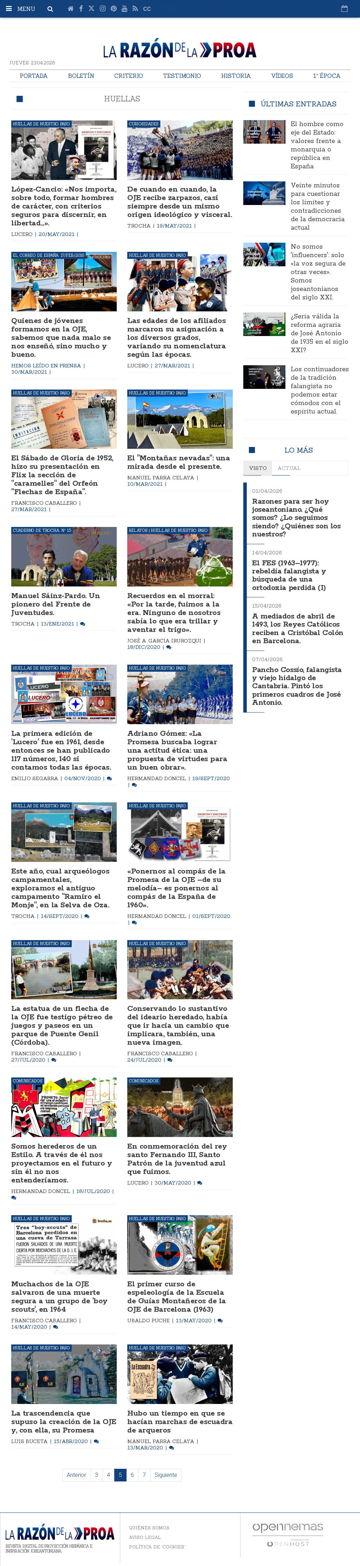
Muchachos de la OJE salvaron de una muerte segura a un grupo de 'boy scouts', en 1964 (59, 1297)
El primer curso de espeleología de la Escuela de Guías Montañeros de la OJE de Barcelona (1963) (176, 1297)
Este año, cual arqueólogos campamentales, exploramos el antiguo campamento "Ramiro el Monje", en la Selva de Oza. (60, 888)
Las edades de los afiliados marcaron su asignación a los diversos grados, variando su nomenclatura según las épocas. (176, 338)
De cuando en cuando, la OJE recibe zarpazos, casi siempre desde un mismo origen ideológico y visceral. (179, 202)
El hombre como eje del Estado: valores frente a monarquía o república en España (317, 145)
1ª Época (327, 75)
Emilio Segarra (35, 778)
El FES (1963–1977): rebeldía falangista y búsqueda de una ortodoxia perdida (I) (289, 573)
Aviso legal (145, 1537)
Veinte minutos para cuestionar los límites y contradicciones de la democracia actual (318, 206)
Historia (236, 75)
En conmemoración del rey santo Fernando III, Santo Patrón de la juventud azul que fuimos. (177, 1159)
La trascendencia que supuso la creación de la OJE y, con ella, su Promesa (63, 1422)
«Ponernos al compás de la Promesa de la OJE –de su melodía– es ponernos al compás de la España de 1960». (176, 888)
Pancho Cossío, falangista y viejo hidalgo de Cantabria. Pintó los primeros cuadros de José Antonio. (297, 681)
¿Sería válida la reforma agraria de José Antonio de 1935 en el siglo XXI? (319, 333)
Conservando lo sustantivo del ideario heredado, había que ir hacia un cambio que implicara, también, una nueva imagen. (178, 1026)
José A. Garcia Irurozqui (165, 641)
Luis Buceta (30, 1441)
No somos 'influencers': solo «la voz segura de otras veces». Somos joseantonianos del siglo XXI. (318, 272)
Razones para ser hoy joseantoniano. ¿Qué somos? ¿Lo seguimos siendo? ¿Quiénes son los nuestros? (296, 517)
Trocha (139, 226)
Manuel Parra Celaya (161, 477)
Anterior (76, 1475)
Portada (34, 75)
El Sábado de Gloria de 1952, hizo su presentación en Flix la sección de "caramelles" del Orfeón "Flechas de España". (62, 475)
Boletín (81, 75)
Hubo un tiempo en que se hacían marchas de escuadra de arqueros (180, 1422)
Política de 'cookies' (157, 1546)
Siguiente (166, 1475)
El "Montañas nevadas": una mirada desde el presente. (178, 462)
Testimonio (182, 75)
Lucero (22, 234)
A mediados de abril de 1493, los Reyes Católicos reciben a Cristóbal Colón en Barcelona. (297, 624)
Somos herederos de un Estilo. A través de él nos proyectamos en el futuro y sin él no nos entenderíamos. (61, 1163)
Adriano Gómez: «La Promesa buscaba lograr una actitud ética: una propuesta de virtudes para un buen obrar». (177, 750)
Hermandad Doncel (157, 778)
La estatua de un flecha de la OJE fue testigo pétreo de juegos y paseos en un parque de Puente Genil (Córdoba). (62, 1026)
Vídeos (282, 75)
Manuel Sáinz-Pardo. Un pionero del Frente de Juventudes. (55, 604)
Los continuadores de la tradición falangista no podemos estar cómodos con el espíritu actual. (320, 390)
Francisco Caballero (44, 503)
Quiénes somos (149, 1527)
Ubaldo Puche (149, 1320)
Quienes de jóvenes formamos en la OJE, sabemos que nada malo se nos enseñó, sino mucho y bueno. (61, 338)
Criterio (128, 75)
